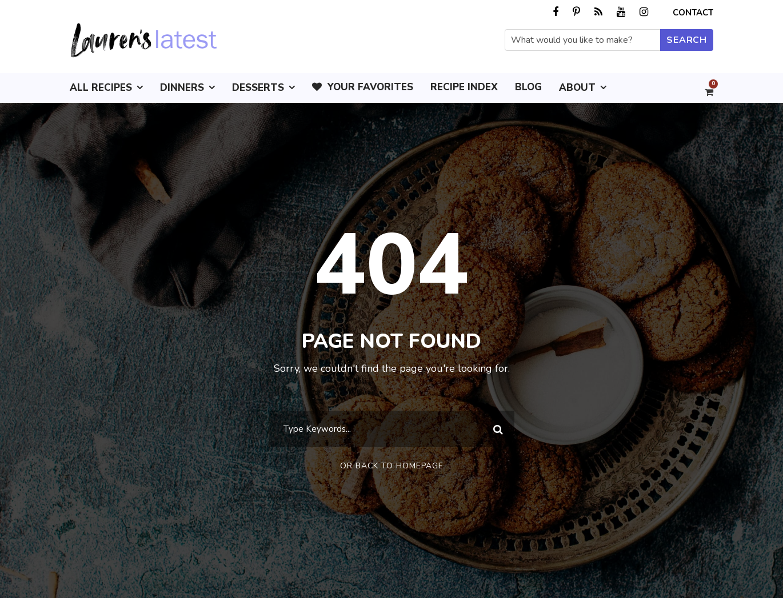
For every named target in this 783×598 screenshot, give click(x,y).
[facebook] (555, 12)
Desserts (258, 87)
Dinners (182, 87)
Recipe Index (464, 87)
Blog (528, 87)
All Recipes (101, 87)
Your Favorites (362, 87)
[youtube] (621, 12)
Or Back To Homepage (392, 465)
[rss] (598, 12)
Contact (693, 12)
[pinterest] (576, 12)
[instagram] (644, 12)
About (577, 87)
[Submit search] (686, 40)
